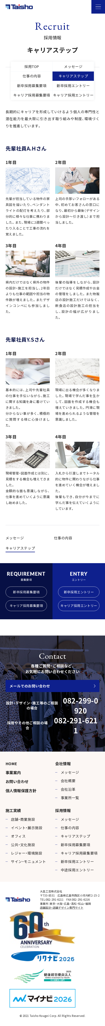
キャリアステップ (73, 75)
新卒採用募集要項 (32, 85)
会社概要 (68, 780)
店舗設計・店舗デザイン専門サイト (61, 907)
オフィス (18, 836)
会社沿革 (68, 789)
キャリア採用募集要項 (31, 95)
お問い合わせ (17, 781)
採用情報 (63, 810)
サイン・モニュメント (28, 861)
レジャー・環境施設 (26, 853)
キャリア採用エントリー (73, 95)
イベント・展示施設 (26, 827)
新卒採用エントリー (73, 85)
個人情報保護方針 (21, 790)
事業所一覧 (70, 797)
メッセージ (73, 66)
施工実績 (13, 810)
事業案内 (13, 772)
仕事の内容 (32, 75)
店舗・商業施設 (23, 819)
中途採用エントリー (77, 869)
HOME (11, 763)
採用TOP (31, 66)
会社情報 (63, 763)
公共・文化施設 (23, 844)
